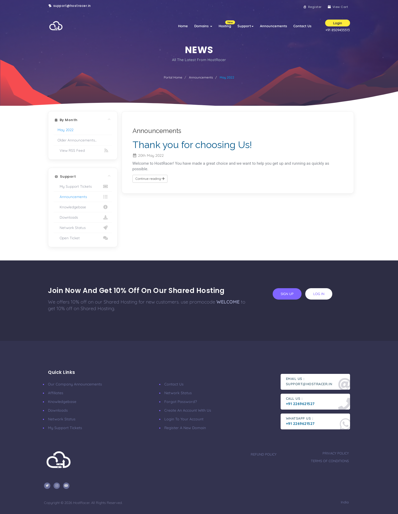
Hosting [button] (226, 24)
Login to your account (184, 419)
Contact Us (302, 26)
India (344, 502)
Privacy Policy (335, 453)
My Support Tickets (83, 186)
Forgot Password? (180, 401)
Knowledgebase (83, 207)
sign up (287, 294)
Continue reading (150, 179)
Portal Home (173, 77)
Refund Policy (263, 454)
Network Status (83, 227)
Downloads (83, 217)
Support (245, 26)
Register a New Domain (185, 427)
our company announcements (75, 384)
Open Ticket (83, 238)
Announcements (273, 26)
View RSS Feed (83, 150)
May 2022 (65, 129)
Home (183, 26)
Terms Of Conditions (330, 461)
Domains (203, 26)
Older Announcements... (77, 140)
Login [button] (337, 23)
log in (318, 294)
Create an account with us (187, 410)
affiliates (55, 393)
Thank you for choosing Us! (192, 144)
